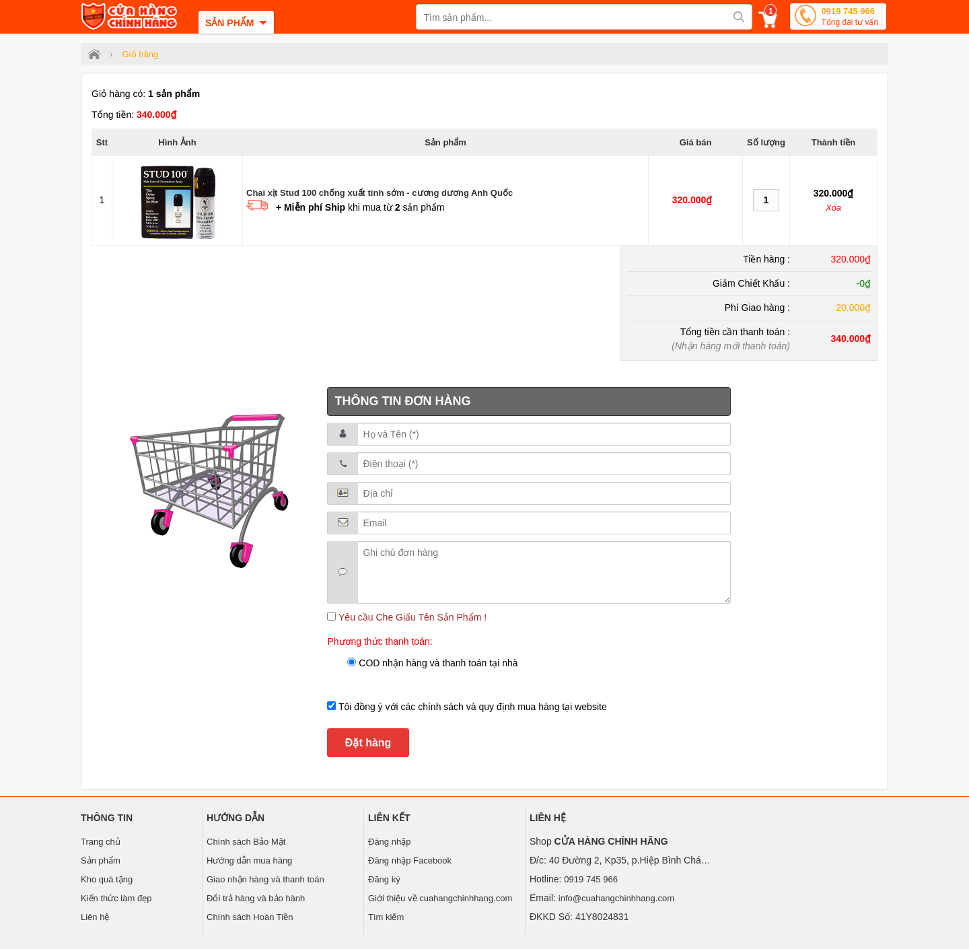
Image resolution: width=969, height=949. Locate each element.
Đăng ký (384, 879)
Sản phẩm (100, 860)
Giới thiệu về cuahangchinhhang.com (440, 898)
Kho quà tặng (107, 879)
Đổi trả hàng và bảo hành (256, 898)
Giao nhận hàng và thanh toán (265, 879)
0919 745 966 (849, 18)
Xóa (833, 208)
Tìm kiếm (386, 917)
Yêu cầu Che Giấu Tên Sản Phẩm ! (411, 617)
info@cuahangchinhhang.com (616, 898)
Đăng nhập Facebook (410, 860)
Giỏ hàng (140, 54)
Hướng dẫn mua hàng (249, 860)
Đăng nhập (389, 842)
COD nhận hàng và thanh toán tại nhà (436, 663)
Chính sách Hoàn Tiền (250, 917)
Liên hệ (95, 917)
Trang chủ (100, 842)
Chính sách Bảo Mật (246, 842)
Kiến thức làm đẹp (116, 898)
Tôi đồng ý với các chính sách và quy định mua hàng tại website (471, 706)
